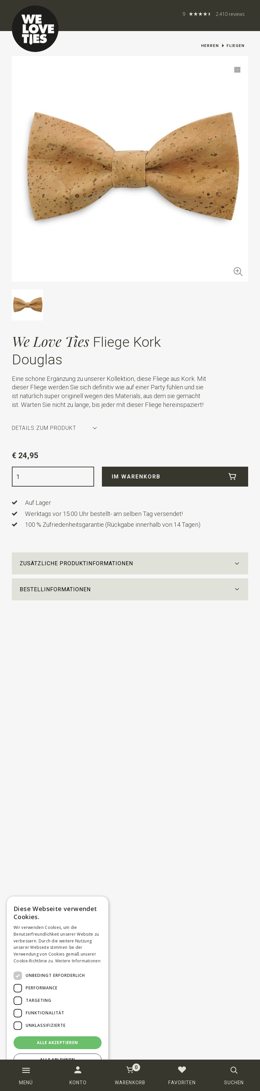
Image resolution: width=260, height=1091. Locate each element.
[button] (130, 563)
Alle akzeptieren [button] (57, 1042)
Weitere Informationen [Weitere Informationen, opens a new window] (78, 961)
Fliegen (235, 45)
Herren (210, 45)
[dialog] (57, 990)
